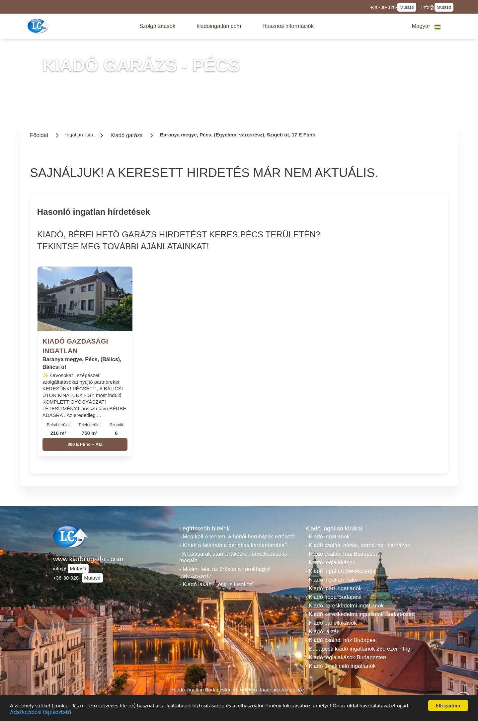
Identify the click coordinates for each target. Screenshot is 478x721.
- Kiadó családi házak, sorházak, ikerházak (357, 545)
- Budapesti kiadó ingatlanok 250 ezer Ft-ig (357, 649)
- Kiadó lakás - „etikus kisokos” (216, 584)
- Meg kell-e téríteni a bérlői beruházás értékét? (237, 536)
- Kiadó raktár (322, 631)
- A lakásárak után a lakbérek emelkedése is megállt (233, 557)
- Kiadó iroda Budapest (333, 597)
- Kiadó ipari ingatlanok (333, 588)
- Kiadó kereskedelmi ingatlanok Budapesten (360, 614)
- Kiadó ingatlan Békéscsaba (340, 571)
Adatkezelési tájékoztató (40, 713)
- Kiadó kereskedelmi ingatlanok (344, 605)
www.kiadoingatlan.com (88, 559)
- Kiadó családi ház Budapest (341, 554)
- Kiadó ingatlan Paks (331, 580)
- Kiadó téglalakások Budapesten (345, 657)
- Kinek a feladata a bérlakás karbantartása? (233, 545)
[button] (157, 26)
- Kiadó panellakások (331, 623)
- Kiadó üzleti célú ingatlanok (340, 666)
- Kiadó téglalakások (330, 562)
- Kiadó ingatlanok (327, 536)
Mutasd (407, 7)
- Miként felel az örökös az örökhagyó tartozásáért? (225, 572)
